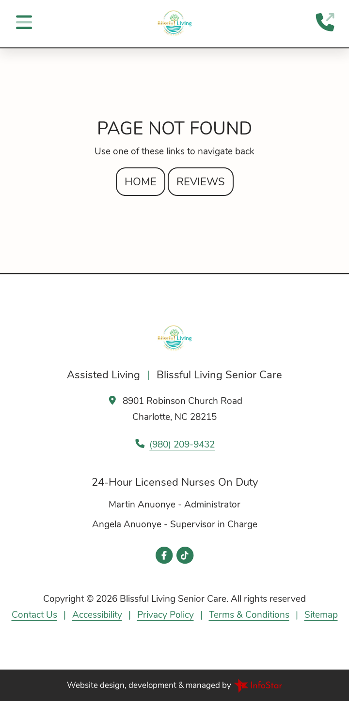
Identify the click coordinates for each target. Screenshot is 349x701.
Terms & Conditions (249, 615)
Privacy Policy (165, 615)
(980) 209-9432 (182, 444)
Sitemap (321, 615)
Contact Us (34, 615)
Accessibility (97, 615)
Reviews (200, 181)
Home (141, 181)
